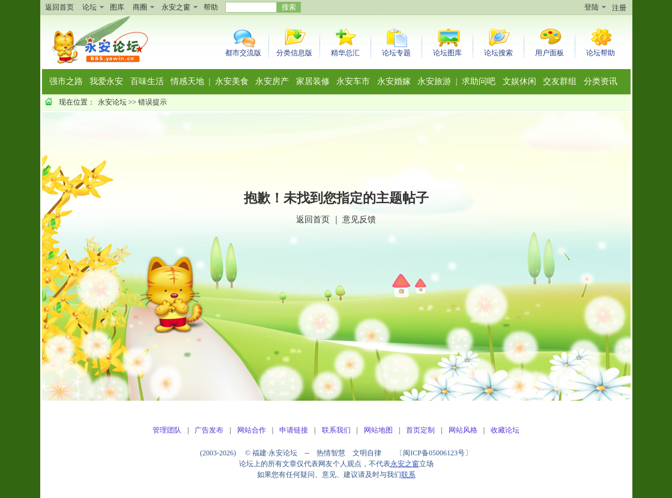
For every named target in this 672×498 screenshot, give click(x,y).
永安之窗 (176, 7)
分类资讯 (600, 81)
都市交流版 (243, 53)
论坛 (89, 7)
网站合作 (251, 430)
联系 (408, 474)
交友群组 (560, 81)
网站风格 (463, 430)
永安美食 (232, 81)
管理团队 (167, 430)
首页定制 (420, 430)
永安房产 (272, 81)
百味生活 (147, 81)
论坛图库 (447, 53)
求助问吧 (478, 81)
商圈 (140, 7)
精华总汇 (345, 53)
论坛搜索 (498, 53)
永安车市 (353, 81)
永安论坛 (112, 102)
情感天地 (187, 81)
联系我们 (336, 430)
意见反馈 (359, 219)
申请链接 (293, 430)
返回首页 (59, 7)
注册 (619, 8)
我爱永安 (106, 81)
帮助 (211, 7)
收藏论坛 (505, 430)
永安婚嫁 (394, 81)
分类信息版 (294, 53)
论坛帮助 (600, 53)
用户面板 (549, 53)
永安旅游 (434, 81)
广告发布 (209, 430)
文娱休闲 (519, 81)
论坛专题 (396, 53)
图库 (117, 7)
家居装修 (313, 81)
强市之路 (66, 81)
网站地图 (378, 430)
